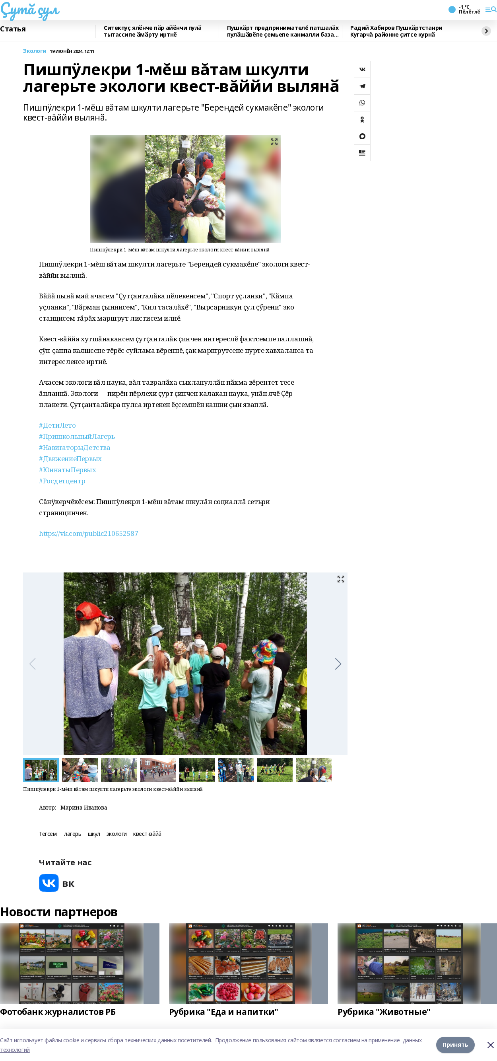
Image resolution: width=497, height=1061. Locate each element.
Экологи (35, 51)
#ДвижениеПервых (70, 458)
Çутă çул (29, 8)
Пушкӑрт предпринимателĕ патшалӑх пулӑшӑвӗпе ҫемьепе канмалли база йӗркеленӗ (283, 31)
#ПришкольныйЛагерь (77, 436)
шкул (94, 834)
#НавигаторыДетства (74, 447)
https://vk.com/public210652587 (88, 533)
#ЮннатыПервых (67, 469)
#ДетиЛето (57, 425)
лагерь (72, 834)
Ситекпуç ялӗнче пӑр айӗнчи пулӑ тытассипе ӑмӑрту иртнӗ (153, 31)
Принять (455, 1045)
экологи (117, 834)
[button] (338, 664)
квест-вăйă (147, 834)
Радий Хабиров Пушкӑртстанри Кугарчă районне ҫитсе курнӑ (396, 31)
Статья (12, 29)
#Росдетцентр (62, 480)
